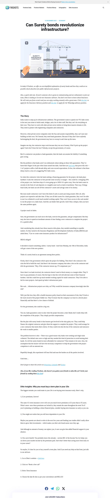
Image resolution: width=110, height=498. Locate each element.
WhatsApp (47, 365)
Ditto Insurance (73, 7)
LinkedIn (54, 365)
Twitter (63, 365)
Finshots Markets (39, 7)
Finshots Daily (27, 7)
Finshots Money (51, 7)
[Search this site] (103, 7)
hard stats (72, 165)
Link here (41, 458)
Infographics (62, 7)
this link (84, 100)
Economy (62, 20)
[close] (108, 2)
